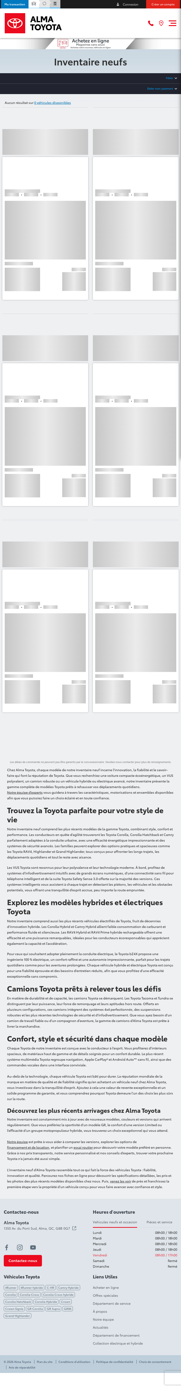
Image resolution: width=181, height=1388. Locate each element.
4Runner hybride (32, 1287)
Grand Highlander (17, 1316)
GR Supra (53, 1309)
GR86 (67, 1309)
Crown (65, 1302)
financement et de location (28, 1147)
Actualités (100, 1327)
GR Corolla (35, 1309)
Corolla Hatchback (18, 1302)
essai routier (83, 1147)
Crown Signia (14, 1309)
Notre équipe (17, 1141)
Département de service (112, 1303)
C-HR (50, 1287)
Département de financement (116, 1335)
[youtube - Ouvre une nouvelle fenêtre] (33, 1247)
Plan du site (45, 1362)
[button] (15, 4)
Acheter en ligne (106, 1287)
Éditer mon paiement (160, 88)
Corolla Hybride (46, 1302)
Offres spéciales (105, 1295)
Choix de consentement (155, 1362)
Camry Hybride (68, 1287)
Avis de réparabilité (22, 1367)
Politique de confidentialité (114, 1362)
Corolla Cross (29, 1294)
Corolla (10, 1294)
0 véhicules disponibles (52, 102)
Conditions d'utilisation (74, 1362)
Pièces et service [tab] (159, 1222)
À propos (100, 1311)
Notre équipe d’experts (25, 792)
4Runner (10, 1287)
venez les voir (120, 1181)
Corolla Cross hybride (58, 1294)
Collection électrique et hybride (118, 1343)
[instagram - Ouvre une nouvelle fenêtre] (20, 1247)
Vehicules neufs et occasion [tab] (115, 1222)
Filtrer (169, 78)
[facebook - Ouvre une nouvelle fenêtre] (6, 1247)
